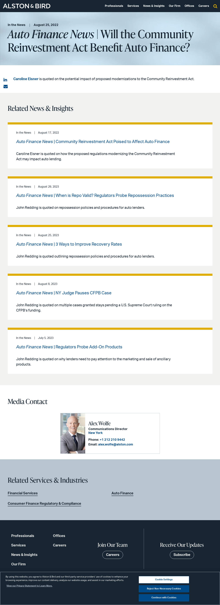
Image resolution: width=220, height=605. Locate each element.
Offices (189, 6)
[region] (110, 588)
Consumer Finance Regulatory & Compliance (44, 503)
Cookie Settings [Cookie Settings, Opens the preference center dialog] (164, 580)
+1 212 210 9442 (112, 439)
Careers (203, 6)
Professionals (114, 6)
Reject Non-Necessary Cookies (164, 589)
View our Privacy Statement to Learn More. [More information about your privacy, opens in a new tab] (29, 586)
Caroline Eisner (25, 79)
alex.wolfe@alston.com (115, 444)
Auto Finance (122, 493)
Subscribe (182, 555)
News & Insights (154, 6)
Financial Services (23, 493)
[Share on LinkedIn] (6, 80)
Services (133, 6)
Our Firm (174, 6)
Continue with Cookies (164, 598)
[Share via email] (6, 87)
